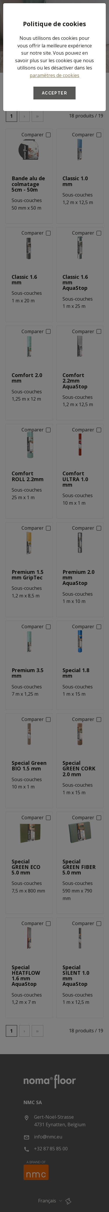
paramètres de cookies (54, 75)
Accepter (54, 93)
